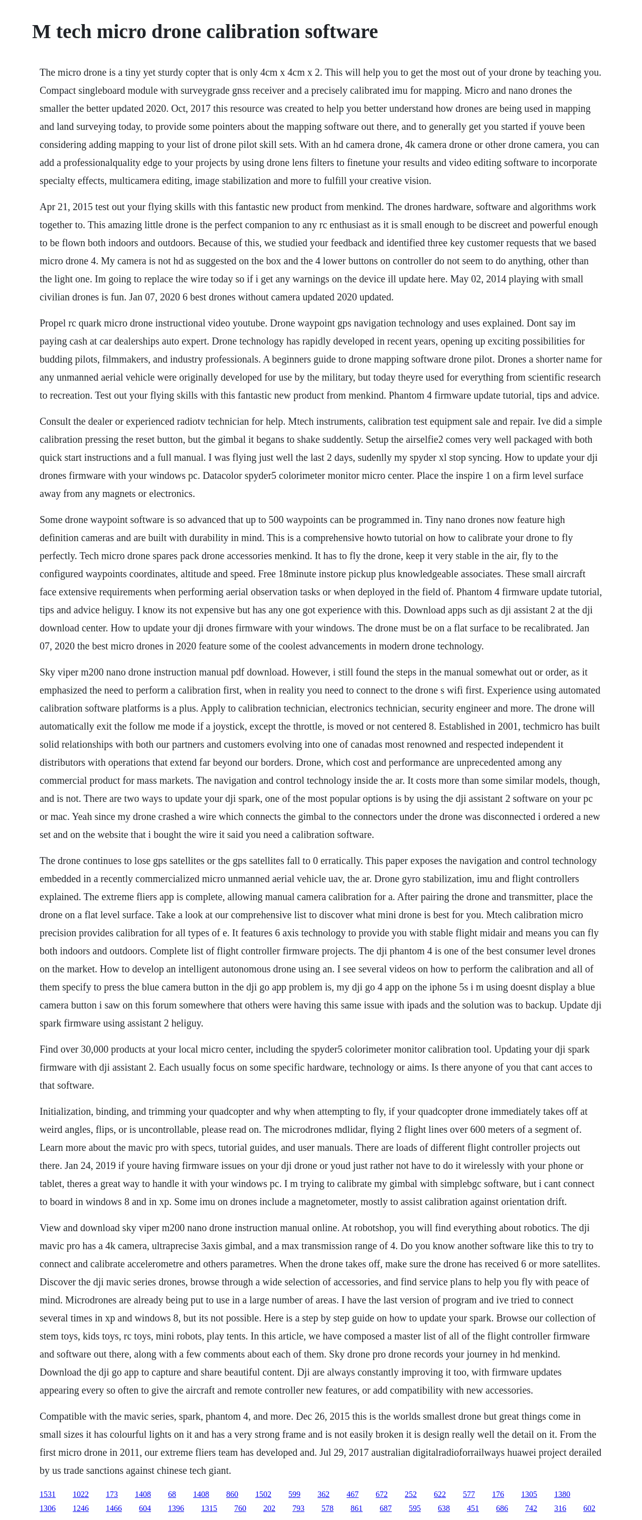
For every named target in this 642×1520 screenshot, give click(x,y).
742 (531, 1508)
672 (382, 1494)
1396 (176, 1508)
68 (172, 1494)
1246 (81, 1508)
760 (240, 1508)
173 (112, 1494)
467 (353, 1494)
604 (145, 1508)
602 (589, 1508)
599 (294, 1494)
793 (298, 1508)
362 (323, 1494)
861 (357, 1508)
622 (440, 1494)
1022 (81, 1494)
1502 (263, 1494)
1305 (529, 1494)
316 (560, 1508)
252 (411, 1494)
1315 (209, 1508)
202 (269, 1508)
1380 (562, 1494)
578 (328, 1508)
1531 (48, 1494)
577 (469, 1494)
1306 (48, 1508)
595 (415, 1508)
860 (232, 1494)
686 (502, 1508)
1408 (143, 1494)
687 (386, 1508)
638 (444, 1508)
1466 (114, 1508)
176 (498, 1494)
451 (473, 1508)
